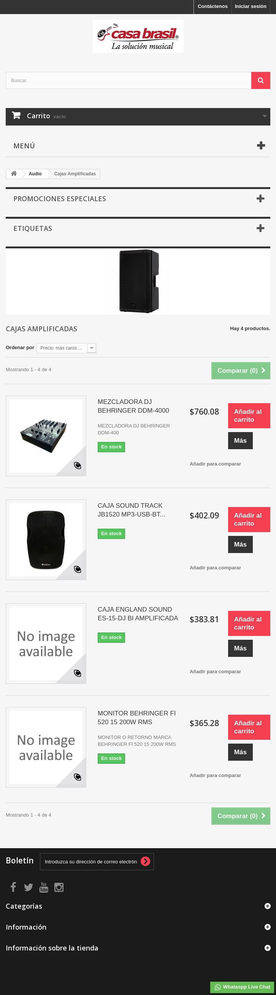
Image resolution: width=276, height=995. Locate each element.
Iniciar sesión (250, 6)
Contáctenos (213, 6)
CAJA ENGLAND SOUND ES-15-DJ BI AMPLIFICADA (138, 614)
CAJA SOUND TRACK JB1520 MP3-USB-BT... (131, 510)
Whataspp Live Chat (242, 987)
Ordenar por (20, 347)
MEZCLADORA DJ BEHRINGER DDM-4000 (133, 406)
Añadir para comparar (215, 464)
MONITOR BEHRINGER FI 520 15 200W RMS (137, 718)
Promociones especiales (59, 198)
